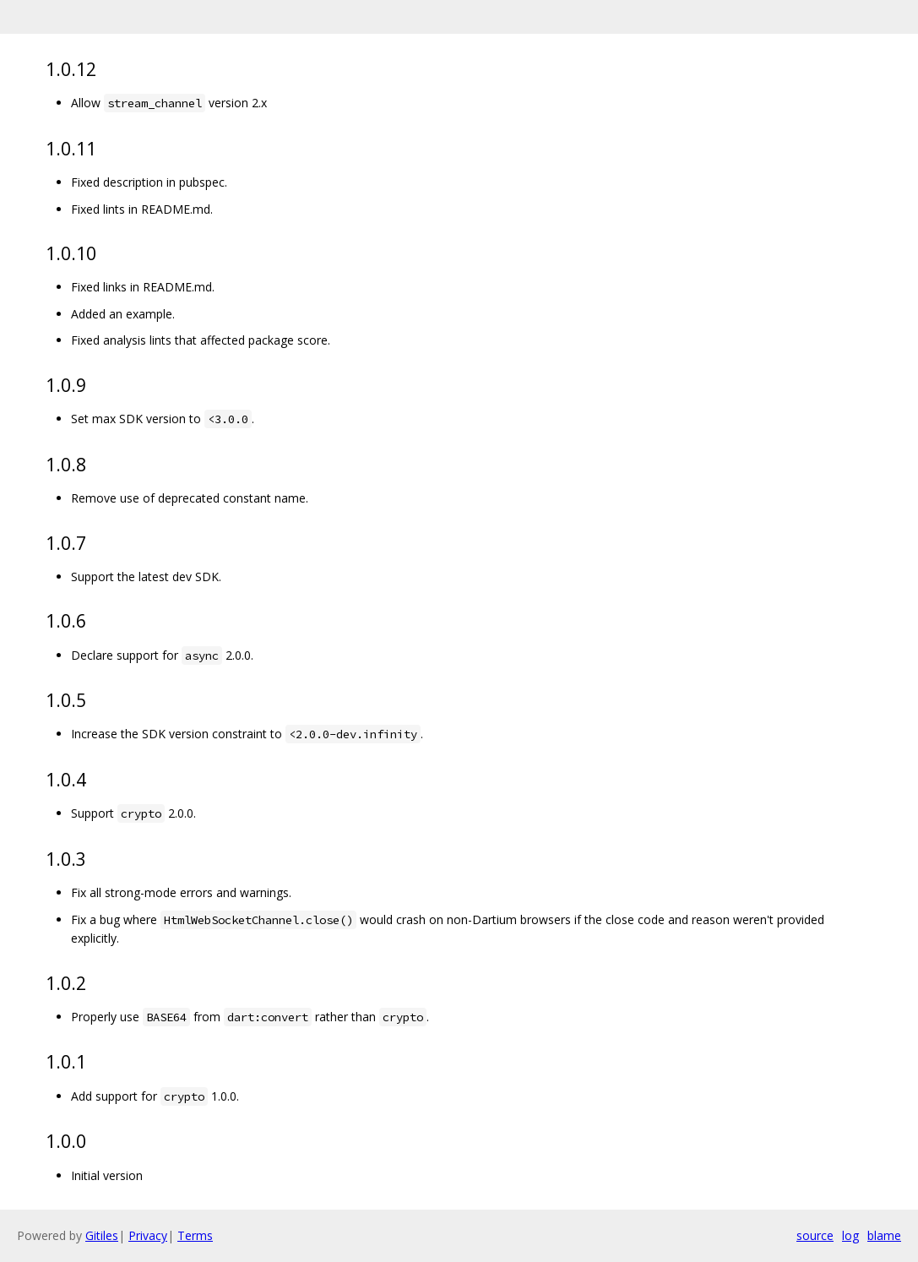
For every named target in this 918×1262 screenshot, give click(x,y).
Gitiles (101, 1235)
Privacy (147, 1235)
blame (884, 1235)
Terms (195, 1235)
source (815, 1235)
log (850, 1235)
